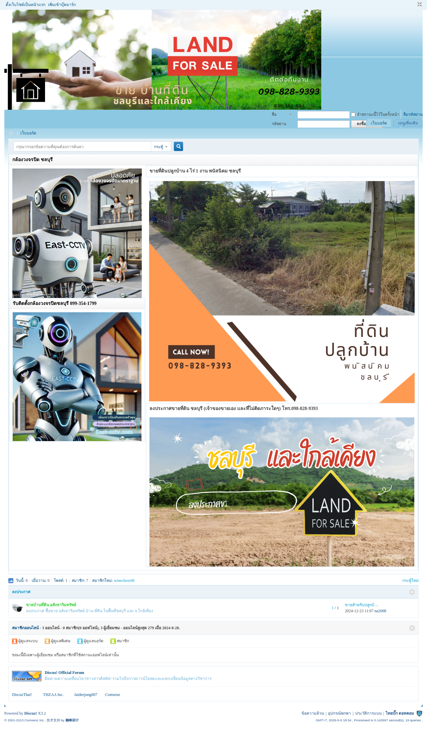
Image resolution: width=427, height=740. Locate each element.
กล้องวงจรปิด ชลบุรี (32, 159)
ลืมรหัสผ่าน (413, 114)
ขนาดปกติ (419, 5)
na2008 (380, 611)
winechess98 (124, 580)
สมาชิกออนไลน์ (25, 628)
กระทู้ (158, 146)
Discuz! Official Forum (64, 672)
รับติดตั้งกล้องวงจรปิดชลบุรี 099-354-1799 (54, 303)
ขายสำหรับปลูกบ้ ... (361, 605)
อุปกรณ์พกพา (339, 713)
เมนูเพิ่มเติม (408, 123)
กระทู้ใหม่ (410, 580)
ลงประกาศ (21, 592)
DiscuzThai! (22, 694)
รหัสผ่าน (279, 123)
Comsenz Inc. (34, 720)
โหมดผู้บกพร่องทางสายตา (413, 5)
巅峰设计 (72, 720)
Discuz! (30, 713)
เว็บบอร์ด (379, 123)
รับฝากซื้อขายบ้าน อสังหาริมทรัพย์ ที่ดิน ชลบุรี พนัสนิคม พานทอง (11, 133)
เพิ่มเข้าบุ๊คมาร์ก (62, 4)
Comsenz (112, 694)
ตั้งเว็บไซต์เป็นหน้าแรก (25, 4)
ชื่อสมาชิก (278, 115)
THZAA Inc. (53, 694)
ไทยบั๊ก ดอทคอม (400, 713)
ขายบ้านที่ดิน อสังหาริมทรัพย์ (51, 605)
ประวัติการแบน (368, 713)
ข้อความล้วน (313, 713)
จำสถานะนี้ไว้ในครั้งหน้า (375, 114)
